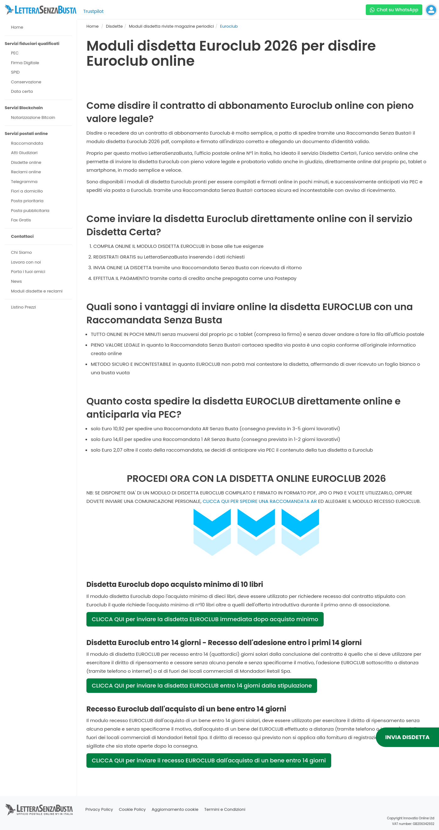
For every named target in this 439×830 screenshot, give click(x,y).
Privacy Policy (99, 809)
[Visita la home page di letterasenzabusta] (40, 9)
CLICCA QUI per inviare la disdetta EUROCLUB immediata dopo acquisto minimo (205, 619)
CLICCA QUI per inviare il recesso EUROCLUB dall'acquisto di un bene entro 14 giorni (209, 760)
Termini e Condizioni (224, 809)
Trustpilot (93, 11)
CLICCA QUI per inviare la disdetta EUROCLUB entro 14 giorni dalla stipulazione (202, 685)
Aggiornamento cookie (175, 809)
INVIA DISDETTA (407, 737)
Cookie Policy (132, 809)
